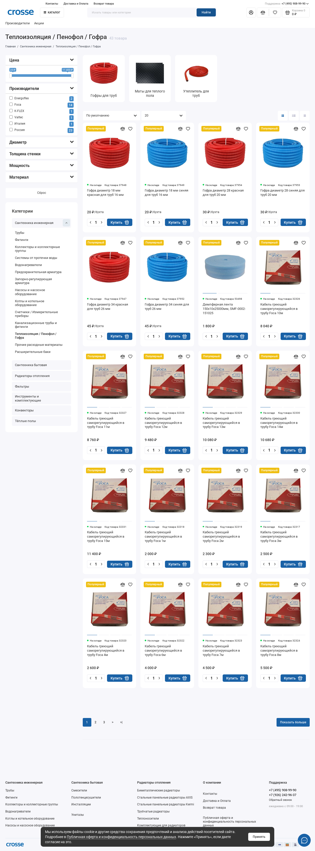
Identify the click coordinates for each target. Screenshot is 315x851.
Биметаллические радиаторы (158, 790)
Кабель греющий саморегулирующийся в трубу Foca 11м (105, 423)
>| (121, 722)
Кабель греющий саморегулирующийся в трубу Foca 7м (221, 650)
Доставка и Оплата (76, 3)
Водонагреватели (28, 265)
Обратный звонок (280, 800)
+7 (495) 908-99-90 (287, 3)
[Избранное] (275, 12)
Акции (39, 23)
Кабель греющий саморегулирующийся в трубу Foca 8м (279, 650)
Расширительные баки (33, 352)
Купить (120, 222)
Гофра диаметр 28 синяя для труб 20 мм (282, 192)
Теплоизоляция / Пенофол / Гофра (35, 335)
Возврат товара (104, 3)
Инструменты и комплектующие (28, 398)
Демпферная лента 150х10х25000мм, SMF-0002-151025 (224, 308)
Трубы (19, 233)
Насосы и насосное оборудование (30, 292)
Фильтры (22, 386)
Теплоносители (148, 818)
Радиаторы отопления (32, 376)
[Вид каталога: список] (294, 116)
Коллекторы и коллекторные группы (37, 249)
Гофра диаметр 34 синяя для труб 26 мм (167, 306)
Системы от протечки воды (36, 258)
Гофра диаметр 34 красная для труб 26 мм (107, 306)
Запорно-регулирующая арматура (33, 281)
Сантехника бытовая (31, 365)
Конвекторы (24, 410)
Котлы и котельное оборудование (29, 303)
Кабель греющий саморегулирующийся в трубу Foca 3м (279, 536)
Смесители (79, 790)
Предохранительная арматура (38, 272)
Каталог (52, 12)
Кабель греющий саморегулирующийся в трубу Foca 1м (163, 536)
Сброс (41, 193)
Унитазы (77, 815)
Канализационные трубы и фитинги (36, 325)
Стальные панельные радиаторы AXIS (165, 797)
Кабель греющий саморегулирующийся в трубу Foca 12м (163, 423)
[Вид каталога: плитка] (283, 116)
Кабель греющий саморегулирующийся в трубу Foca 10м (279, 308)
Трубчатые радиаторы (153, 811)
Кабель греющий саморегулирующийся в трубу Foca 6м (163, 650)
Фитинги (21, 240)
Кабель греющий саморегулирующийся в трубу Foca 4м (105, 650)
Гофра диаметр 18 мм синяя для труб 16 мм (166, 192)
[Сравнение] (263, 12)
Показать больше (293, 722)
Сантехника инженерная (42, 223)
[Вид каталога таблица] (305, 116)
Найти (206, 12)
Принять (259, 837)
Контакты (52, 3)
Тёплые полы (25, 421)
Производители (17, 23)
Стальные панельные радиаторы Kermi (165, 804)
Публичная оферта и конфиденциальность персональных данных (121, 837)
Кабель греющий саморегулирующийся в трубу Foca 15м (105, 536)
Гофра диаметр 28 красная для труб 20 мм (223, 192)
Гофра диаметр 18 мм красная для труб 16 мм (105, 192)
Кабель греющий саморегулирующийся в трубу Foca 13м (221, 423)
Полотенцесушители (86, 797)
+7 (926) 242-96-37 (282, 795)
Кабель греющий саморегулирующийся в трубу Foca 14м (279, 423)
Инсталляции (81, 804)
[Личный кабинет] (251, 12)
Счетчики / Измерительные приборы (36, 314)
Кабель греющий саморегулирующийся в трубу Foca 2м (221, 536)
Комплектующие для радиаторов (161, 825)
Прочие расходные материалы (38, 345)
